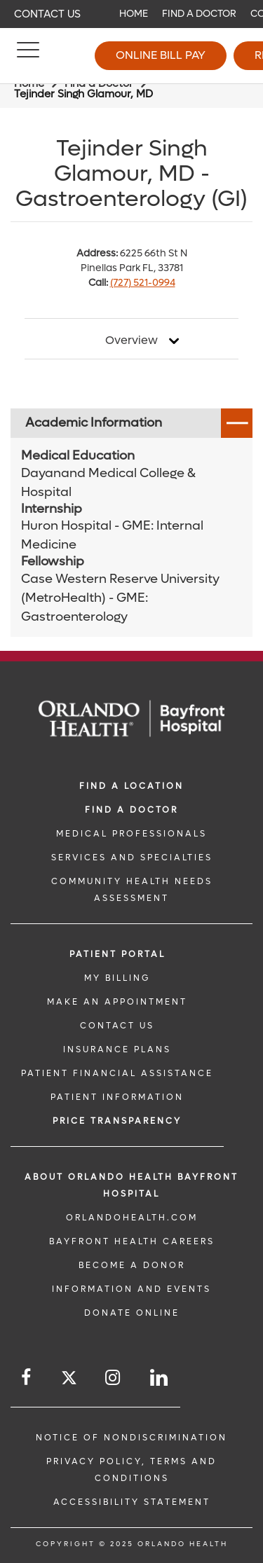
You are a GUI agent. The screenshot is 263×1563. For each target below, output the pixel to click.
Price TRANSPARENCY (117, 1121)
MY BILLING (117, 978)
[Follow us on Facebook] (27, 1377)
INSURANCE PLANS (117, 1049)
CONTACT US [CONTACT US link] (117, 1025)
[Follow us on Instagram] (113, 1377)
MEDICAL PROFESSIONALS (131, 833)
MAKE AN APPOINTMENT (117, 1001)
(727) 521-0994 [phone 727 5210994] (142, 282)
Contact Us (47, 14)
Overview (131, 340)
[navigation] (131, 14)
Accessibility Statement (131, 1502)
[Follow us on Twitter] (69, 1380)
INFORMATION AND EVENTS (131, 1289)
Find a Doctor (199, 13)
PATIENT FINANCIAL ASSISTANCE (117, 1073)
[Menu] (28, 56)
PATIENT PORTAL (117, 954)
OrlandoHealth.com (132, 1217)
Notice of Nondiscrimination (131, 1437)
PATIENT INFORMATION (117, 1097)
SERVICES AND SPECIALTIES (132, 857)
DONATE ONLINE (132, 1312)
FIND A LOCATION (131, 786)
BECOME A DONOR (132, 1265)
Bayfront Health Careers (132, 1241)
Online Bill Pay (160, 55)
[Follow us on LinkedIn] (160, 1377)
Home (133, 13)
